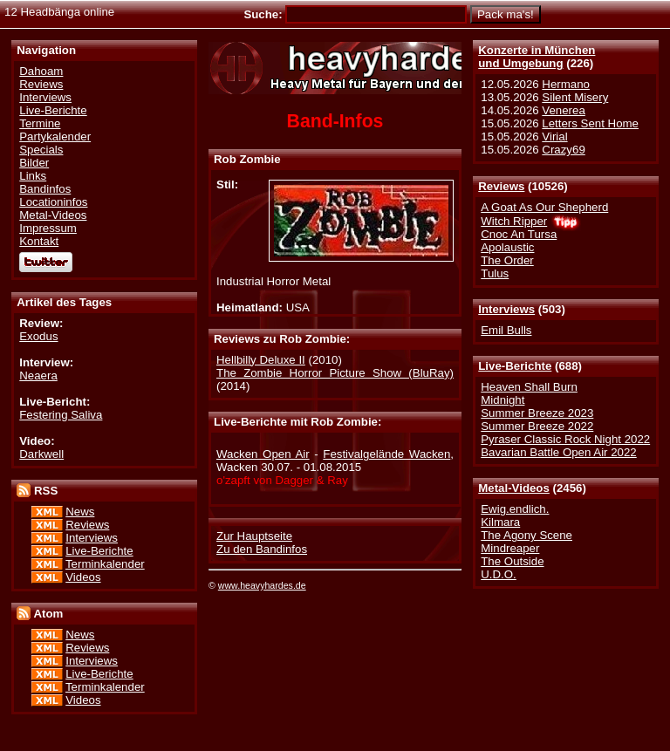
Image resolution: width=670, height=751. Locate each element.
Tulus (495, 273)
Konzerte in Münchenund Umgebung (536, 57)
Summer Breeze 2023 (537, 413)
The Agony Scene (526, 535)
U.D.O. (498, 574)
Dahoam (41, 71)
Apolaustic (507, 247)
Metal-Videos (514, 488)
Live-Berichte (514, 365)
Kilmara (500, 522)
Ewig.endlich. (515, 508)
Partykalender (55, 136)
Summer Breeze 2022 (537, 426)
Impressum (48, 228)
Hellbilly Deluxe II (260, 359)
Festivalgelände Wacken (386, 454)
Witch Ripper (514, 221)
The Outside (512, 561)
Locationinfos (53, 201)
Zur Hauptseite (254, 536)
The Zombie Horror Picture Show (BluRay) (335, 372)
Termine (39, 123)
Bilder (34, 162)
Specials (41, 149)
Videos (82, 577)
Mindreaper (510, 548)
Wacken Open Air (263, 454)
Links (32, 175)
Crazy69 (563, 149)
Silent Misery (575, 97)
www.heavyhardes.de (262, 585)
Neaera (38, 375)
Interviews (506, 309)
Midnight (502, 399)
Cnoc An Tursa (519, 234)
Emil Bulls (506, 330)
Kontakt (38, 241)
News (79, 511)
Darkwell (41, 454)
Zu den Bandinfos (261, 549)
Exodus (38, 336)
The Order (507, 260)
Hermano (566, 84)
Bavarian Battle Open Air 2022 (558, 452)
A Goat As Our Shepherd (544, 207)
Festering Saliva (60, 414)
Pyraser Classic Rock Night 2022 (565, 439)
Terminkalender (105, 563)
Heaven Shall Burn (529, 386)
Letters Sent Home (590, 123)
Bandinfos (45, 188)
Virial (554, 136)
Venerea (563, 110)
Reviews (501, 186)
